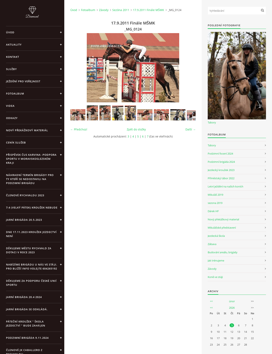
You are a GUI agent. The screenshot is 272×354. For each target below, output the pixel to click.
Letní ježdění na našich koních (225, 186)
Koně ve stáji (215, 277)
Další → (190, 129)
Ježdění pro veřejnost (23, 81)
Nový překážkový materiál (27, 130)
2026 (232, 307)
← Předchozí (78, 129)
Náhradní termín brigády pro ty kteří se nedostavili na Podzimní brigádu (30, 179)
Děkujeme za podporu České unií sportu (31, 283)
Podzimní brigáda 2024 (221, 162)
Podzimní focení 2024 (220, 153)
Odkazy (12, 118)
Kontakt (12, 57)
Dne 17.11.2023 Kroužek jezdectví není (31, 234)
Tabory (212, 122)
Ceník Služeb (16, 142)
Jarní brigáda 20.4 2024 (24, 297)
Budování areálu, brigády (222, 252)
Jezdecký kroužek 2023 (221, 170)
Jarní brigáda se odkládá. (27, 309)
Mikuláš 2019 (215, 194)
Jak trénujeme (216, 260)
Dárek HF (213, 211)
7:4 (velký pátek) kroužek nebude (31, 207)
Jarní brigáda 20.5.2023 (24, 220)
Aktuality (14, 44)
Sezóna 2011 (120, 10)
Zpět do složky (136, 129)
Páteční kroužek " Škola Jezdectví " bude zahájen (25, 323)
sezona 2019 (215, 203)
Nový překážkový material (223, 219)
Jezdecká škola (216, 236)
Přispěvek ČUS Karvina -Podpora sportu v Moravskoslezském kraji (31, 159)
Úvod (10, 32)
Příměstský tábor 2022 (221, 178)
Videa (10, 106)
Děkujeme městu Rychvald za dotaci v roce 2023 (28, 250)
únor (232, 301)
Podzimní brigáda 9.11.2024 (27, 338)
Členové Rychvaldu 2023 (25, 195)
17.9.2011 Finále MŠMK (148, 10)
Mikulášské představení (222, 227)
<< (211, 301)
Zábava (212, 244)
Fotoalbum (15, 93)
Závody (103, 10)
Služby (11, 69)
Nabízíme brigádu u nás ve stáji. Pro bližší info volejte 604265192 (31, 266)
